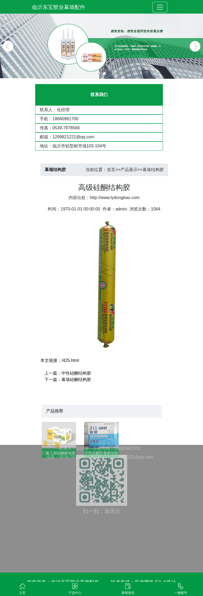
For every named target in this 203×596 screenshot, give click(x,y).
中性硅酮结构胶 (81, 373)
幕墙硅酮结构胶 (81, 379)
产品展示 (133, 169)
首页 (116, 169)
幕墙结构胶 (158, 169)
